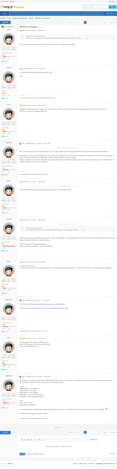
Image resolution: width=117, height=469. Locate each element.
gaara (8, 104)
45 (8, 237)
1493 (14, 122)
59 (8, 85)
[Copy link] (40, 27)
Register (114, 1)
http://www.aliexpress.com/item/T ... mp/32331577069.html (36, 246)
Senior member (5, 242)
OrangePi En (99, 463)
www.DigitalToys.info (25, 174)
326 (14, 85)
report (113, 65)
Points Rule (112, 453)
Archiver (75, 463)
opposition (38, 65)
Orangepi (12, 1)
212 (9, 122)
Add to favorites (4, 1)
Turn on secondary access (116, 1)
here (41, 109)
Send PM (6, 61)
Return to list (71, 22)
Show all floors (41, 30)
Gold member (5, 127)
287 (14, 47)
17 (3, 122)
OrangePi (2, 18)
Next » (58, 427)
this (87, 109)
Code (37, 440)
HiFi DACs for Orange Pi (42, 18)
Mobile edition (83, 463)
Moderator (4, 91)
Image (28, 440)
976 (14, 237)
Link (31, 440)
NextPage (112, 22)
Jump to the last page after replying (35, 454)
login (110, 1)
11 (3, 85)
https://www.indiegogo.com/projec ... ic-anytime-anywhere (49, 304)
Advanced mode (93, 439)
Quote (34, 440)
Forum (4, 13)
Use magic (106, 65)
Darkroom (91, 463)
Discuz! (10, 463)
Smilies (40, 440)
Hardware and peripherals (20, 18)
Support (31, 65)
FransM (8, 67)
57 (8, 160)
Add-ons (31, 18)
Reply (23, 65)
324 (14, 160)
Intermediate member (7, 52)
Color (25, 440)
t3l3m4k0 (9, 219)
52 (8, 47)
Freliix (9, 29)
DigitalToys (11, 26)
